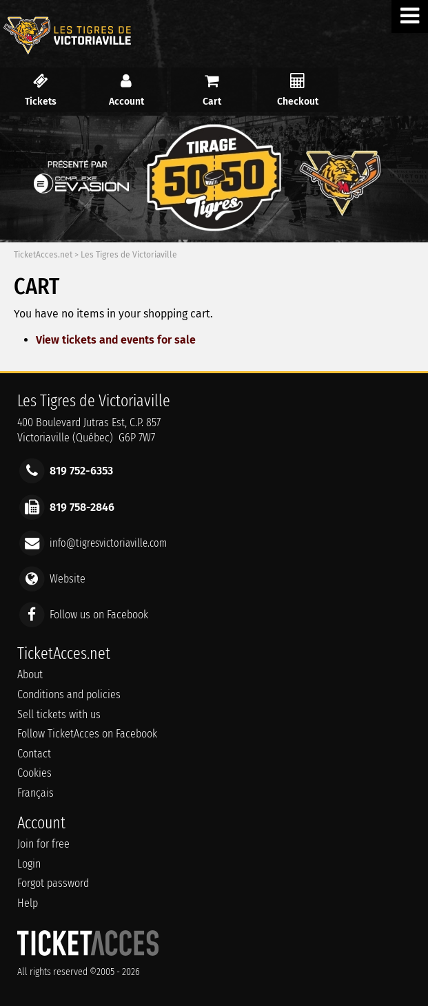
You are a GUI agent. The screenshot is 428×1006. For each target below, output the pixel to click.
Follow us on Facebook (99, 614)
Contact (34, 753)
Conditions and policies (69, 694)
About (30, 674)
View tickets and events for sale (116, 339)
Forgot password (53, 883)
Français (35, 792)
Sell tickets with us (59, 714)
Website (67, 578)
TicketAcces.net (43, 255)
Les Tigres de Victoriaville (129, 255)
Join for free (43, 843)
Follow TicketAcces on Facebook (87, 733)
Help (27, 903)
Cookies (34, 772)
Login (29, 863)
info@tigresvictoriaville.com (108, 542)
